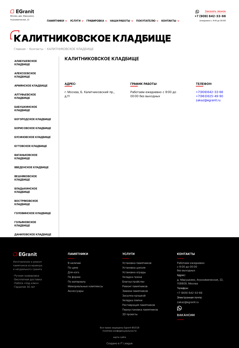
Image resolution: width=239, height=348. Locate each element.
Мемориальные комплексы (85, 286)
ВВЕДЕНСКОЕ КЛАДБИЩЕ (31, 167)
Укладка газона (132, 276)
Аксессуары (76, 290)
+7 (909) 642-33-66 (210, 16)
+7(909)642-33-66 (209, 92)
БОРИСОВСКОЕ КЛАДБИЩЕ (32, 128)
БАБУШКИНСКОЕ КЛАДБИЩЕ (25, 108)
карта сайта (119, 337)
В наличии (74, 262)
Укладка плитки (132, 300)
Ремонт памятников (135, 286)
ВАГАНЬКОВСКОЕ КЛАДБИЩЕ (26, 156)
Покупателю (147, 21)
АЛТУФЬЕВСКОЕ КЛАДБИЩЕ (25, 96)
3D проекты (130, 314)
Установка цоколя (133, 267)
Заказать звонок (215, 11)
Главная (20, 49)
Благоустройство (133, 281)
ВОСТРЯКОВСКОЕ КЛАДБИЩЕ (26, 202)
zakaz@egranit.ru (208, 100)
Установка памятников (136, 262)
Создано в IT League (119, 343)
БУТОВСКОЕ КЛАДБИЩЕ (30, 146)
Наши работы (121, 21)
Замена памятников (135, 290)
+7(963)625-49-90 (209, 96)
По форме (74, 276)
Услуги (76, 21)
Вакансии (186, 315)
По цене (73, 267)
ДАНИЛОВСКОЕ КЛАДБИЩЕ (32, 234)
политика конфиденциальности (119, 330)
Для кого (73, 272)
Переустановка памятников (140, 309)
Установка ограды (134, 272)
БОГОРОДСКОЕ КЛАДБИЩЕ (32, 119)
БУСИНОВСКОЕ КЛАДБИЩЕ (32, 137)
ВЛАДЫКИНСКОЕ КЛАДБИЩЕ (25, 190)
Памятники (57, 21)
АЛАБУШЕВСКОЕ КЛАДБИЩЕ (25, 62)
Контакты (170, 21)
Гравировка (96, 21)
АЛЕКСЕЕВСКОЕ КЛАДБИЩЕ (25, 75)
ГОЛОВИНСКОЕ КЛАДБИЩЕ (32, 213)
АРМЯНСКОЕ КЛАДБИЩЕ (31, 85)
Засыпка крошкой (133, 295)
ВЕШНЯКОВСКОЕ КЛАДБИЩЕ (25, 178)
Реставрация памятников (138, 304)
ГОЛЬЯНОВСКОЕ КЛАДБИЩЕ (25, 223)
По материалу (77, 281)
